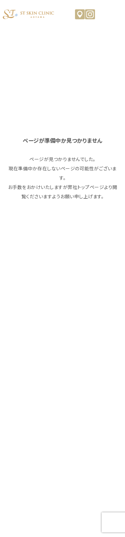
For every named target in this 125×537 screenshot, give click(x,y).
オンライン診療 (62, 421)
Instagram (90, 14)
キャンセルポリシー (62, 467)
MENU (116, 14)
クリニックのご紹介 (62, 345)
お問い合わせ (63, 452)
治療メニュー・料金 (62, 360)
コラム (62, 391)
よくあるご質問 (62, 406)
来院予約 (62, 437)
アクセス (80, 14)
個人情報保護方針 (62, 482)
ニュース (62, 375)
